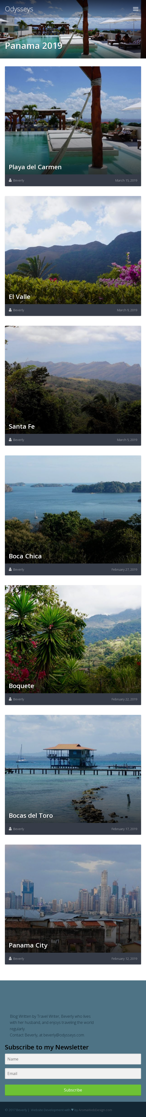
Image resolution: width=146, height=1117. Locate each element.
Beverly (18, 180)
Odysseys (19, 8)
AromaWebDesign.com (95, 1110)
